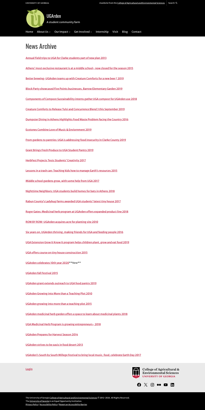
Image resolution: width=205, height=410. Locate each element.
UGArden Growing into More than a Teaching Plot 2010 (59, 293)
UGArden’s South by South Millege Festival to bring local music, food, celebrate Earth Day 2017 (83, 355)
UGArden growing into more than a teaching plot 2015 (59, 303)
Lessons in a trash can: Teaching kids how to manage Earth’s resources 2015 (71, 170)
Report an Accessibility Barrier (73, 404)
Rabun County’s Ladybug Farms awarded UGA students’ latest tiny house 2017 (73, 201)
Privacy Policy (32, 404)
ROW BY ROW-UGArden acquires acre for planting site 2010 (62, 221)
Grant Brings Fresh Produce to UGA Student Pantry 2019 (60, 150)
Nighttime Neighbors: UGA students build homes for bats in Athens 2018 (70, 191)
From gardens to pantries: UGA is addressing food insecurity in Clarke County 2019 (76, 139)
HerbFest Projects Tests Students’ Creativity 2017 (56, 160)
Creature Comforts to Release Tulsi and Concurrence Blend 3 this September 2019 (75, 109)
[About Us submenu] (50, 31)
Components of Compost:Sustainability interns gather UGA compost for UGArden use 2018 (81, 98)
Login (29, 369)
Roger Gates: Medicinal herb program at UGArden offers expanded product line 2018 (77, 211)
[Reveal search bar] (173, 3)
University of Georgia (39, 401)
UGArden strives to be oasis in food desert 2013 (54, 344)
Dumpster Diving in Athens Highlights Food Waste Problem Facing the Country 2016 (77, 119)
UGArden (54, 15)
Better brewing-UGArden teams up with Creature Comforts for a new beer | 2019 (75, 78)
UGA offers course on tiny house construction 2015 (57, 252)
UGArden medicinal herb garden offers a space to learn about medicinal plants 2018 (76, 314)
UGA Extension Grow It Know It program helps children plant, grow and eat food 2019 (77, 242)
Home (29, 31)
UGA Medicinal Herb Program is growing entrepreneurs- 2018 (63, 324)
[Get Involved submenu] (91, 31)
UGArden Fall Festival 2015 (42, 273)
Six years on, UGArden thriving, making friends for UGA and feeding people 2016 (74, 232)
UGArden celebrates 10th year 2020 (47, 262)
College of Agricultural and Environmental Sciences (141, 3)
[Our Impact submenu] (69, 31)
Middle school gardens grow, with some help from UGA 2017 (62, 180)
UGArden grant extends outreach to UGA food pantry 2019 (61, 283)
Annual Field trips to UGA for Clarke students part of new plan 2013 (66, 58)
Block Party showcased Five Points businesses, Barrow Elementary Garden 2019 (74, 88)
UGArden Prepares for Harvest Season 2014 (52, 334)
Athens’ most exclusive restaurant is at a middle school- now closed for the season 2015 (79, 68)
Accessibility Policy (49, 404)
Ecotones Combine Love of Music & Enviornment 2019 (59, 129)
